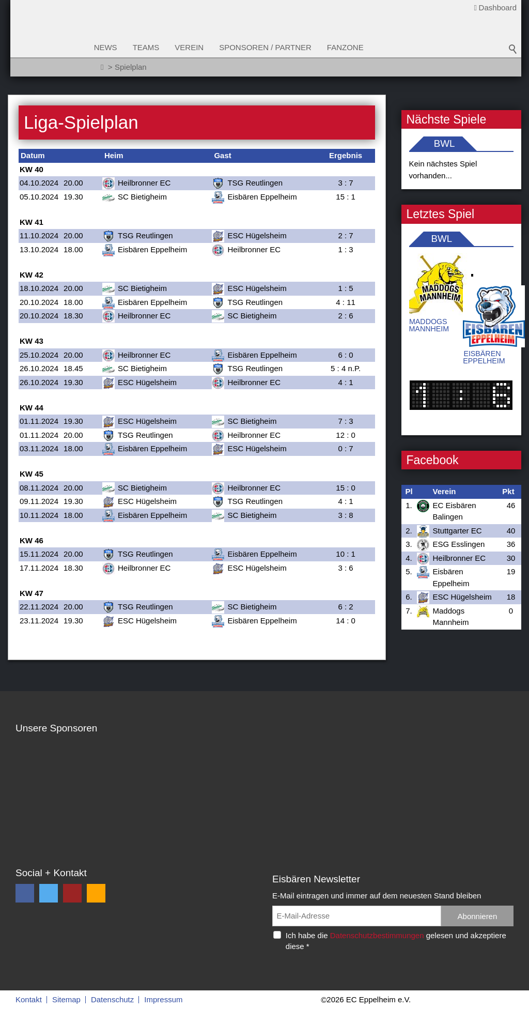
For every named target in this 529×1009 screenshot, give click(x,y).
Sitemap (66, 999)
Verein (196, 47)
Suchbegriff (513, 51)
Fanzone (352, 47)
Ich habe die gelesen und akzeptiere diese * (396, 941)
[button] (24, 893)
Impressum (163, 999)
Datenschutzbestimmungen (377, 935)
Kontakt (28, 999)
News (112, 47)
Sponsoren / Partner (272, 47)
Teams (152, 47)
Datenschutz (112, 999)
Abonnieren (477, 916)
